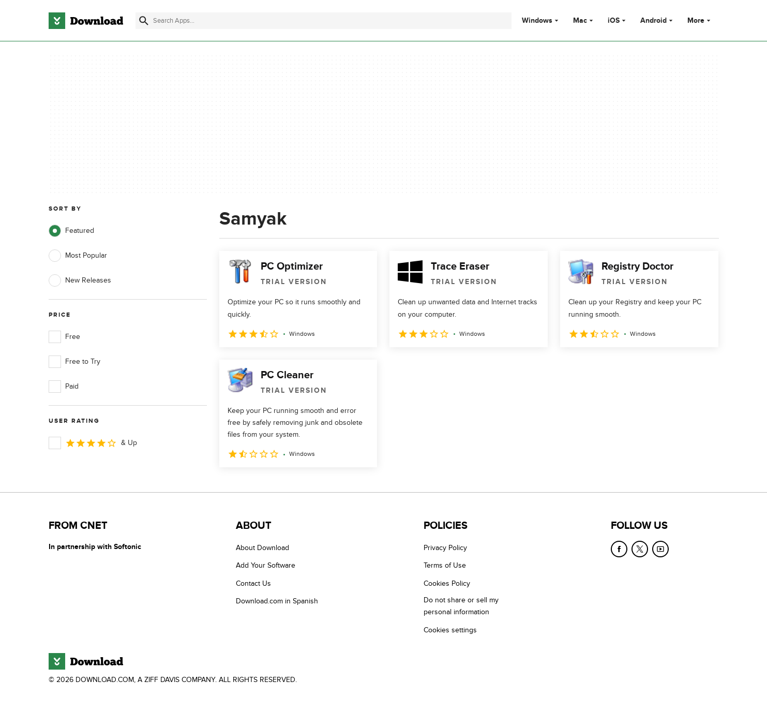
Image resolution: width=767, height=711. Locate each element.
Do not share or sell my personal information (461, 606)
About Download (262, 547)
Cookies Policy (447, 583)
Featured (71, 231)
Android (653, 20)
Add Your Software (265, 565)
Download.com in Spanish (277, 601)
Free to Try (74, 362)
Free (64, 337)
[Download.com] (86, 20)
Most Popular (78, 255)
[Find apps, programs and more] (324, 20)
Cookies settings (450, 630)
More (700, 20)
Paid (64, 386)
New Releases (80, 280)
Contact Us (253, 583)
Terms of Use (445, 565)
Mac (580, 20)
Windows (537, 20)
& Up (93, 443)
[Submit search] (144, 20)
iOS (614, 20)
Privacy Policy (445, 547)
